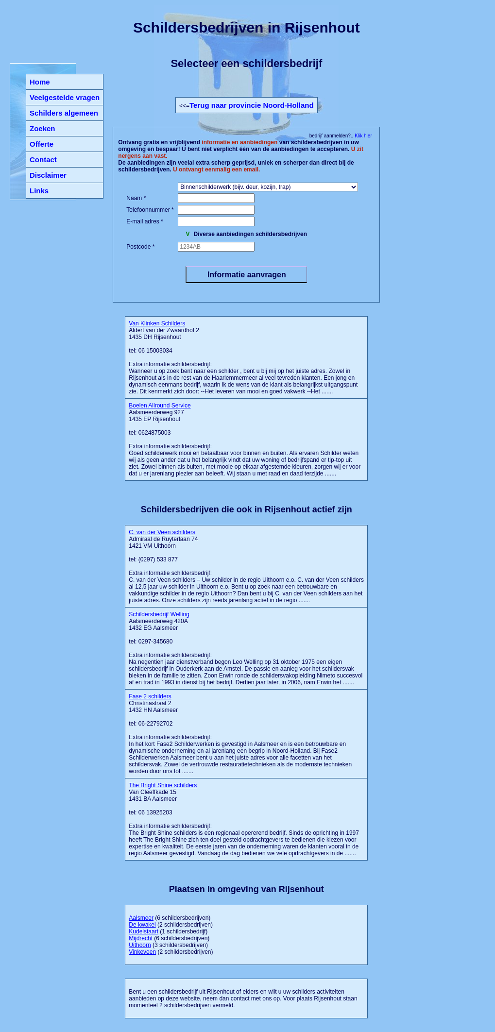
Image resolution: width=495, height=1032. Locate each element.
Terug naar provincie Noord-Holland (251, 105)
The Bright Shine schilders (163, 785)
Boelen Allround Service (159, 405)
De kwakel (142, 924)
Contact (43, 159)
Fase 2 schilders (150, 696)
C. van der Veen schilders (162, 532)
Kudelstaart (143, 931)
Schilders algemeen (64, 113)
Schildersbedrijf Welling (159, 614)
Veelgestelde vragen (65, 97)
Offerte (41, 144)
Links (39, 190)
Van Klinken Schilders (157, 323)
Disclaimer (48, 175)
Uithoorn (140, 945)
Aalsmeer (141, 917)
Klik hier (362, 135)
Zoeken (42, 128)
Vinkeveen (142, 951)
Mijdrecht (141, 938)
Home (40, 82)
